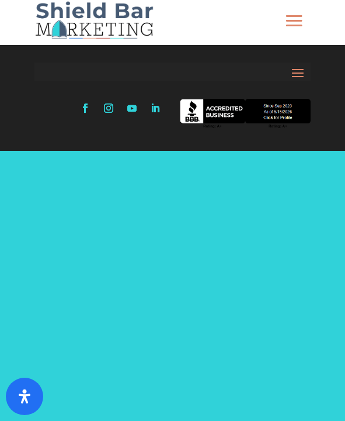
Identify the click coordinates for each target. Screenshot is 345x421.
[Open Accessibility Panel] (24, 396)
